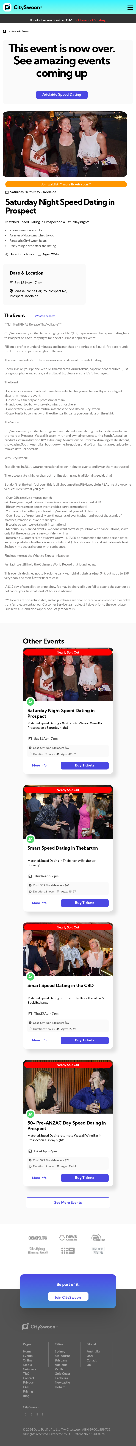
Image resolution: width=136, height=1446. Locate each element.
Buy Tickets (84, 765)
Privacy (28, 1382)
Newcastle (62, 1382)
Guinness (29, 1369)
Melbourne (63, 1356)
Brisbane (61, 1360)
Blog (26, 1396)
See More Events (68, 1203)
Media (27, 1365)
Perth (59, 1369)
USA (90, 1356)
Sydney (60, 1351)
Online (27, 1360)
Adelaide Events (20, 31)
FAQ (26, 1387)
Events (28, 1356)
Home (27, 1351)
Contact (28, 1378)
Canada (92, 1360)
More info (39, 765)
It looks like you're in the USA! (68, 20)
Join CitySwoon (68, 1298)
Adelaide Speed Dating (61, 95)
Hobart (60, 1387)
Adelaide (61, 1365)
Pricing (28, 1391)
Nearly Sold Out (68, 652)
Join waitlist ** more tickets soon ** (66, 184)
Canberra (61, 1378)
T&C (26, 1373)
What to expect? (45, 315)
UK (89, 1365)
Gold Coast (62, 1373)
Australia (93, 1351)
